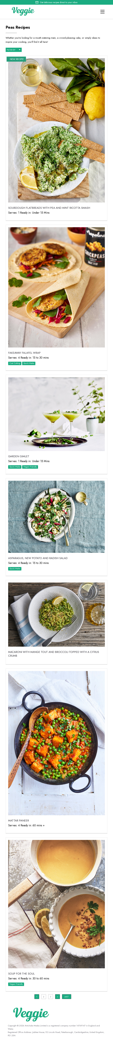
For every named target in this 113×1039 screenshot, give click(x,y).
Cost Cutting (14, 363)
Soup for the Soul (21, 974)
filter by (13, 49)
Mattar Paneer (18, 820)
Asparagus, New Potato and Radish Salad (38, 558)
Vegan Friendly (30, 466)
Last (66, 996)
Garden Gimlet (18, 456)
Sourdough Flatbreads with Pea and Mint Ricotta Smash (49, 208)
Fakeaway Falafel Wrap (24, 353)
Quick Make (28, 363)
